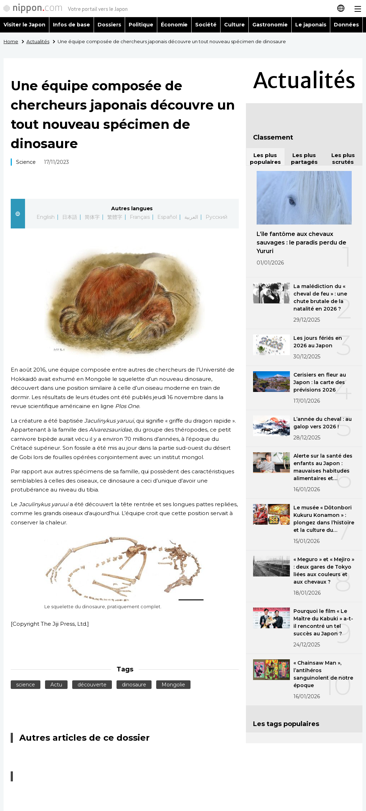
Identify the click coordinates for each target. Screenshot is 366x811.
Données (346, 24)
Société (206, 24)
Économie (174, 24)
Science (26, 162)
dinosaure (134, 684)
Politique (141, 24)
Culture (234, 24)
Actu (56, 684)
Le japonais (310, 24)
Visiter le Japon (24, 24)
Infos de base (71, 24)
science (25, 684)
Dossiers (109, 24)
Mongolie (173, 684)
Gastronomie (270, 24)
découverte (92, 684)
